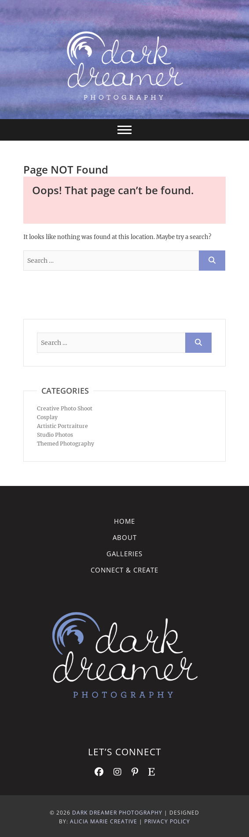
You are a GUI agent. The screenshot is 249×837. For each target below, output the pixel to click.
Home (124, 521)
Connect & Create (124, 569)
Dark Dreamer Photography (117, 812)
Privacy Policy (167, 821)
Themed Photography (65, 443)
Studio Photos (55, 434)
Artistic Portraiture (62, 426)
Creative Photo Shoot (64, 408)
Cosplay (47, 417)
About (125, 537)
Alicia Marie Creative (103, 821)
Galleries (124, 553)
